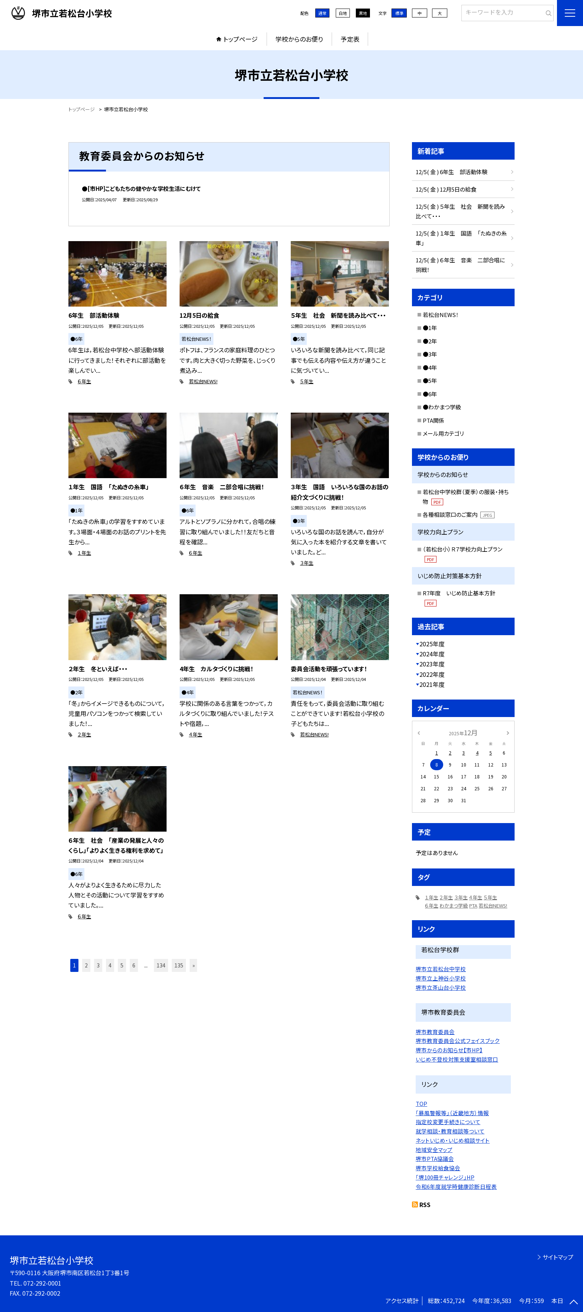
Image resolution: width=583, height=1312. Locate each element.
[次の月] (508, 732)
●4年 (430, 367)
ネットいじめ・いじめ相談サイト (453, 1140)
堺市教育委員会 (435, 1032)
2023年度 (432, 663)
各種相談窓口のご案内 (459, 514)
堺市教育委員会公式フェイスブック (458, 1040)
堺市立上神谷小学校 (441, 978)
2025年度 (432, 643)
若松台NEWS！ (441, 315)
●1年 (430, 328)
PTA (473, 905)
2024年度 (432, 653)
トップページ (240, 39)
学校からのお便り (299, 39)
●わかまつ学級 (442, 407)
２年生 (84, 734)
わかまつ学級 (453, 905)
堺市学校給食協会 (438, 1168)
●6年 (430, 394)
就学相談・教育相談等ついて (450, 1131)
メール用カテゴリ (443, 433)
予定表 (350, 39)
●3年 (430, 354)
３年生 (306, 562)
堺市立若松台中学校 (441, 969)
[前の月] (419, 732)
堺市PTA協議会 (435, 1158)
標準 (399, 13)
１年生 (84, 552)
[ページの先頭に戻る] (573, 1302)
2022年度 (432, 674)
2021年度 (432, 684)
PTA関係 (433, 420)
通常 (322, 13)
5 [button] (121, 965)
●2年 (430, 341)
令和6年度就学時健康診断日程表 (456, 1186)
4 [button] (110, 965)
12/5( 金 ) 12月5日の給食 (446, 189)
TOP (421, 1103)
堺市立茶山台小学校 (441, 987)
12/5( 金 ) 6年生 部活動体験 (451, 172)
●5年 (430, 380)
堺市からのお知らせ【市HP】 (449, 1050)
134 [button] (161, 965)
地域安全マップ (434, 1149)
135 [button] (178, 965)
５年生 (306, 381)
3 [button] (98, 965)
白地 (343, 13)
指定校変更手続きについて (448, 1122)
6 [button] (133, 965)
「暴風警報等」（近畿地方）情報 (452, 1113)
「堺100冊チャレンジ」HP (445, 1177)
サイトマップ (557, 1256)
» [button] (193, 965)
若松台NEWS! (203, 381)
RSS (425, 1204)
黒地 (363, 13)
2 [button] (86, 965)
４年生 (195, 734)
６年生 (84, 381)
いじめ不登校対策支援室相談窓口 (457, 1059)
